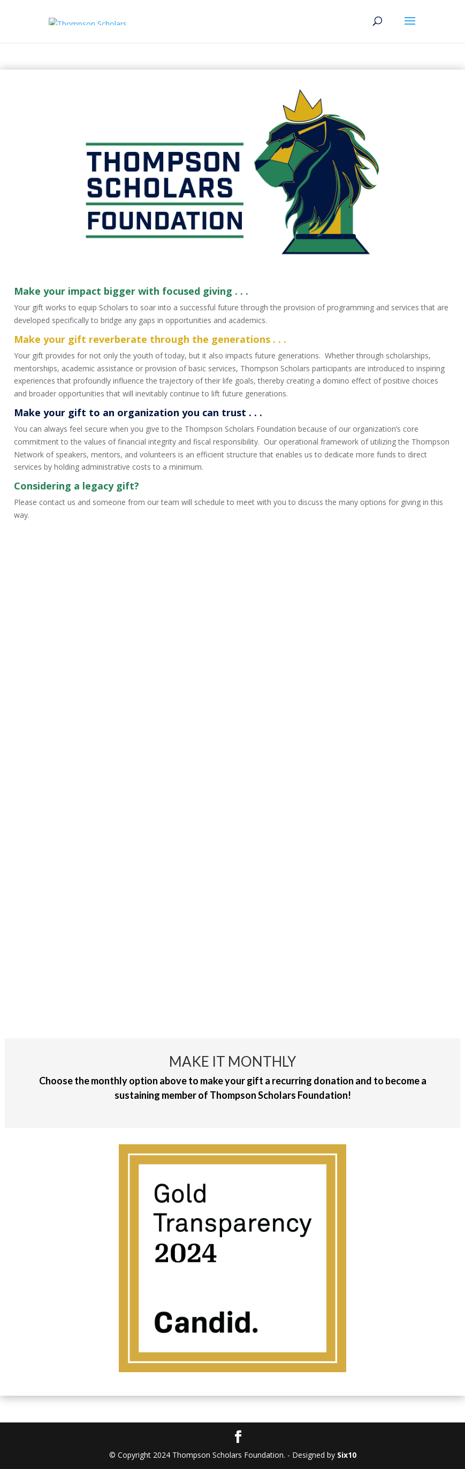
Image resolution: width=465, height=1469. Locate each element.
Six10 (346, 1455)
